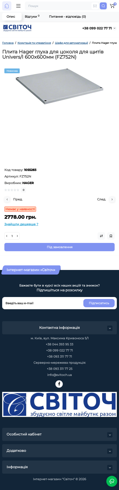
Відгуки (32, 16)
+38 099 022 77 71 (97, 28)
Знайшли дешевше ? (21, 224)
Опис (11, 17)
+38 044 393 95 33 (59, 344)
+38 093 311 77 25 (59, 369)
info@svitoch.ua (59, 375)
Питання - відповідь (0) (67, 17)
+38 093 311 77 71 (59, 357)
